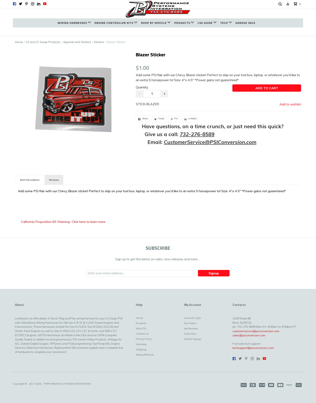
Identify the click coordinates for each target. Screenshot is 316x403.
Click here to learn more (88, 222)
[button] (280, 4)
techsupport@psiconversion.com (253, 347)
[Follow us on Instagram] (32, 3)
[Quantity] (152, 94)
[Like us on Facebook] (14, 3)
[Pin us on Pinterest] (26, 3)
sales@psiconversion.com (249, 335)
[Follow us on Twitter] (20, 3)
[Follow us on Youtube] (44, 3)
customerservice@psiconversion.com (256, 331)
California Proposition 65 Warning (45, 222)
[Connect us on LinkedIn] (38, 3)
